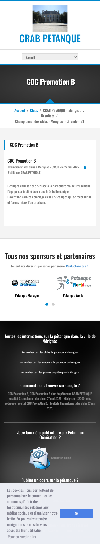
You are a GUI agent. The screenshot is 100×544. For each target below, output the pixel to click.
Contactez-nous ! (77, 265)
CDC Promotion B (21, 161)
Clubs (34, 110)
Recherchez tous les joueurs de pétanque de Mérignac (50, 372)
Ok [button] (76, 513)
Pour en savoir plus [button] (22, 536)
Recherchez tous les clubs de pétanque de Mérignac (50, 352)
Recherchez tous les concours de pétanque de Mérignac (50, 362)
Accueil (19, 110)
